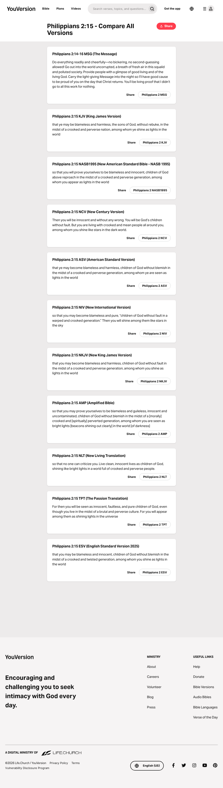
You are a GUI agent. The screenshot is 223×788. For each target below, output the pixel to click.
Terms (75, 763)
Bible (45, 8)
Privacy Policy (59, 763)
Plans (60, 8)
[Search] (117, 8)
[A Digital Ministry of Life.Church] (111, 750)
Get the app (172, 8)
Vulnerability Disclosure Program (27, 768)
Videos (76, 8)
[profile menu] (207, 8)
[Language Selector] (191, 8)
